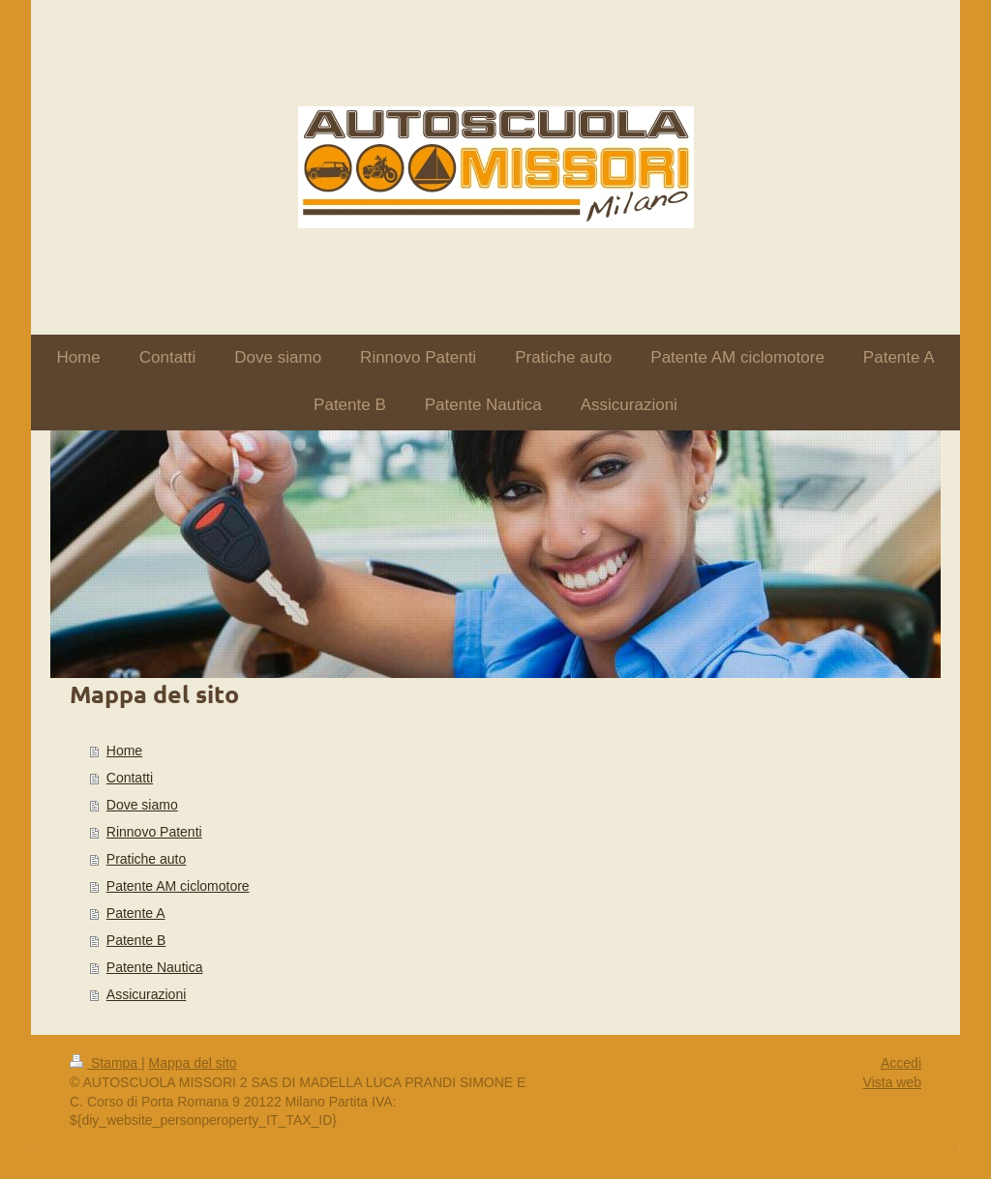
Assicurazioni (146, 994)
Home (124, 750)
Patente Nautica (154, 967)
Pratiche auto (146, 859)
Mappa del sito (193, 1063)
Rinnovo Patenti (154, 832)
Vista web (892, 1082)
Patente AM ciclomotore (178, 886)
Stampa (105, 1063)
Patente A (135, 913)
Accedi (901, 1063)
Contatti (129, 777)
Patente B (136, 940)
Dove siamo (142, 804)
